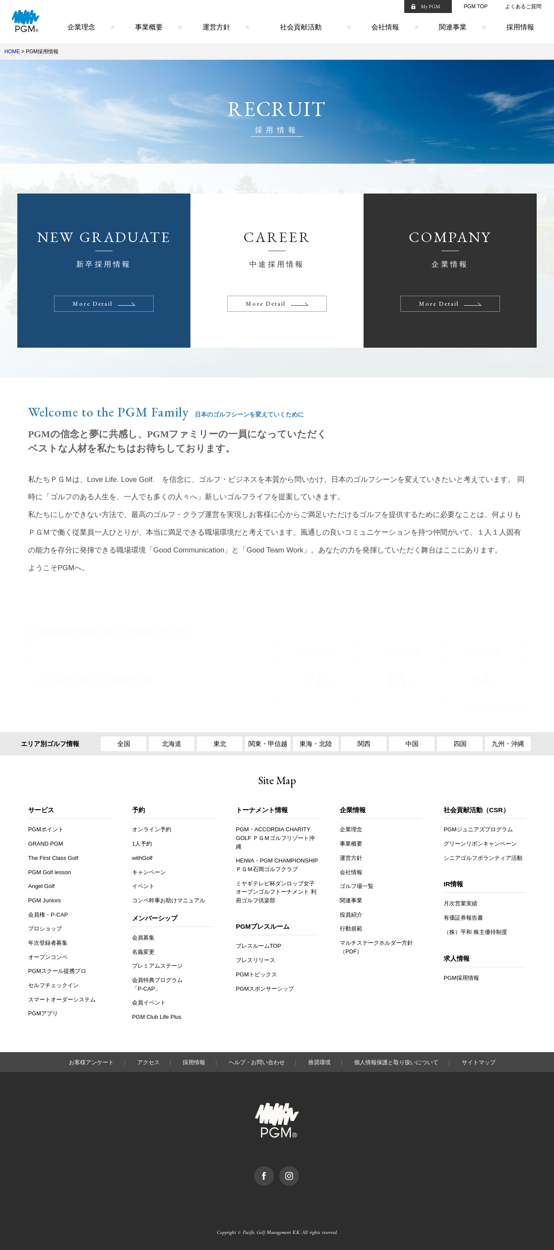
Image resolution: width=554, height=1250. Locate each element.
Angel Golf (41, 886)
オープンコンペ (48, 957)
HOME (12, 51)
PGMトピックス (256, 974)
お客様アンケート (91, 1062)
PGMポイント (46, 829)
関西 (364, 743)
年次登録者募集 (48, 943)
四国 (460, 743)
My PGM (430, 6)
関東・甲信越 (267, 743)
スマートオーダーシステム (62, 999)
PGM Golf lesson (49, 872)
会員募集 (143, 937)
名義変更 (143, 952)
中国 (412, 743)
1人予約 (142, 843)
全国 (123, 743)
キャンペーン (149, 872)
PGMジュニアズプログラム (478, 829)
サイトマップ (479, 1062)
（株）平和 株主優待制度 (475, 932)
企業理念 (81, 27)
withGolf (142, 858)
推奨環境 (319, 1062)
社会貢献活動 (301, 27)
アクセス (148, 1062)
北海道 (171, 743)
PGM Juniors (44, 900)
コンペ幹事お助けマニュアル (168, 900)
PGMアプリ (43, 1013)
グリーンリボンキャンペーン (480, 843)
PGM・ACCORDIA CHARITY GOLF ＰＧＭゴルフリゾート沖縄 (275, 837)
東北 (219, 743)
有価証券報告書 (463, 917)
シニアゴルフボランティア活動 (483, 858)
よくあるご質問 (523, 6)
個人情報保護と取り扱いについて (396, 1062)
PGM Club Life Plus (156, 1017)
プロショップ (45, 928)
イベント (143, 886)
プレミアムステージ (157, 966)
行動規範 (351, 928)
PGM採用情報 (461, 978)
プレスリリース (255, 960)
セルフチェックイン (53, 985)
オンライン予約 (151, 829)
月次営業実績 (460, 903)
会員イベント (149, 1002)
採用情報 (520, 27)
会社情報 (385, 27)
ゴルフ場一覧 (357, 886)
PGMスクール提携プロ (57, 971)
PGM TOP (476, 6)
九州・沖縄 (508, 743)
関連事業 (453, 27)
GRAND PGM (45, 843)
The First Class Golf (53, 858)
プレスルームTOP (258, 946)
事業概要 (149, 27)
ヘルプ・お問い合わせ (257, 1062)
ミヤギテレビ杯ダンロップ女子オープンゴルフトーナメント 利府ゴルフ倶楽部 (276, 892)
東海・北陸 (316, 743)
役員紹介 (351, 914)
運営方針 (216, 27)
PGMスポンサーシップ (265, 988)
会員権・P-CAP (48, 914)
